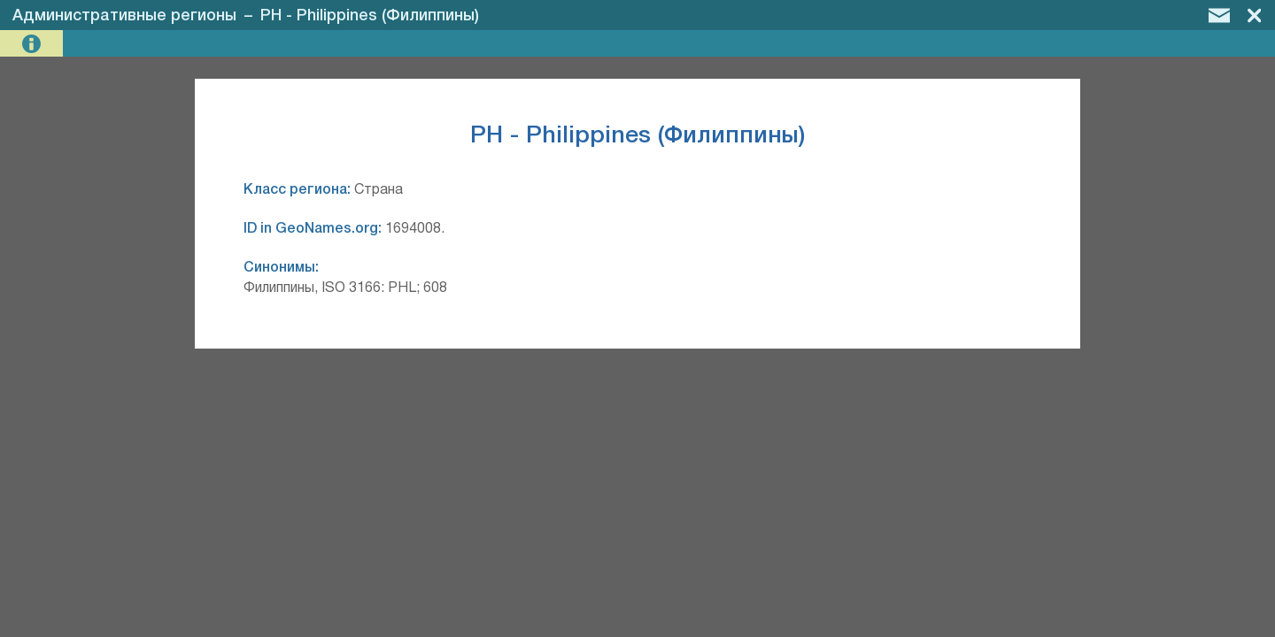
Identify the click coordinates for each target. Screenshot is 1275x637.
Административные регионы (124, 16)
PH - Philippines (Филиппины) (369, 16)
